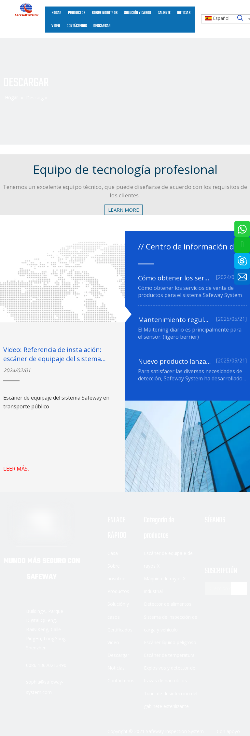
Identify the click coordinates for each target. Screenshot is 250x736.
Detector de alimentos (167, 604)
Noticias (116, 668)
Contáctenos (120, 680)
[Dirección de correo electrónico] (224, 588)
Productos (118, 591)
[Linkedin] (226, 538)
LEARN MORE (123, 209)
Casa (112, 553)
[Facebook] (210, 538)
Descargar (118, 655)
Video (113, 642)
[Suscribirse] (239, 588)
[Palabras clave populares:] (240, 18)
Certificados (119, 630)
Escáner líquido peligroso (170, 642)
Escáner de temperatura (169, 655)
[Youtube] (210, 549)
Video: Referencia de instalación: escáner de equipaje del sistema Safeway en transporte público (52, 358)
